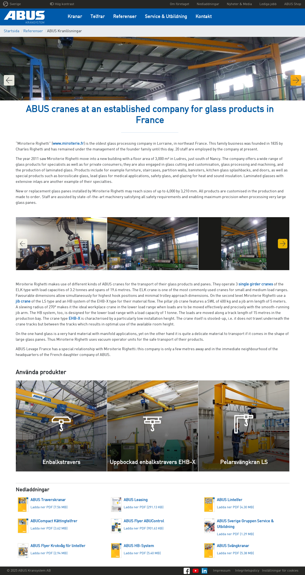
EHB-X (74, 319)
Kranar (75, 17)
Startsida (11, 31)
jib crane (23, 301)
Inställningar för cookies (280, 570)
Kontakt (203, 17)
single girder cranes (255, 284)
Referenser (124, 17)
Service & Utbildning (166, 17)
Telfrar (97, 17)
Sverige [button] (12, 3)
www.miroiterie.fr (68, 144)
